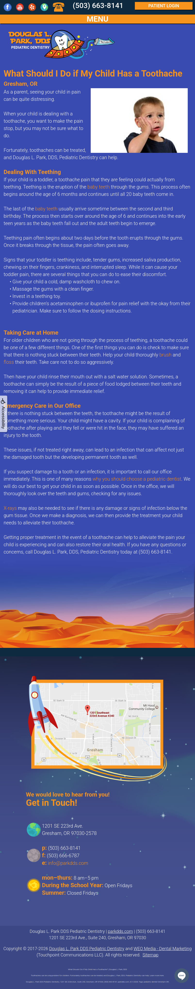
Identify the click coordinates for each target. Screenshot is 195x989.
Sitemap (150, 954)
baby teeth (99, 187)
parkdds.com (120, 931)
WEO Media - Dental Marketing (163, 948)
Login (163, 5)
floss (9, 362)
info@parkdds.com (68, 863)
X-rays (10, 508)
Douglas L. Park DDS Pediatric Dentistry (86, 948)
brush (165, 355)
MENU (97, 19)
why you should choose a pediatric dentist (136, 479)
